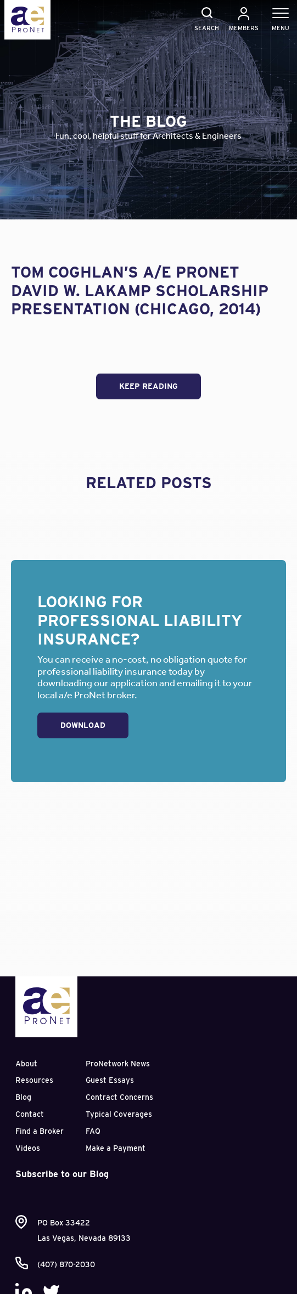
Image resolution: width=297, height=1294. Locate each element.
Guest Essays (110, 1080)
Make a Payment (115, 1148)
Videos (27, 1148)
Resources (34, 1080)
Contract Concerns (119, 1097)
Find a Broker (39, 1131)
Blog (23, 1097)
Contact (29, 1114)
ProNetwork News (118, 1063)
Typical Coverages (119, 1114)
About (26, 1063)
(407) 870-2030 (66, 1264)
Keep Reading (148, 386)
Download (82, 725)
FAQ (93, 1131)
